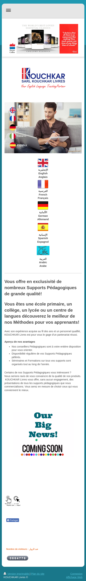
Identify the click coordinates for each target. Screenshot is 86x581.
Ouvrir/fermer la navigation (43, 10)
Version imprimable (17, 573)
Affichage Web (74, 577)
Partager (12, 520)
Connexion (76, 573)
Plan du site (37, 573)
